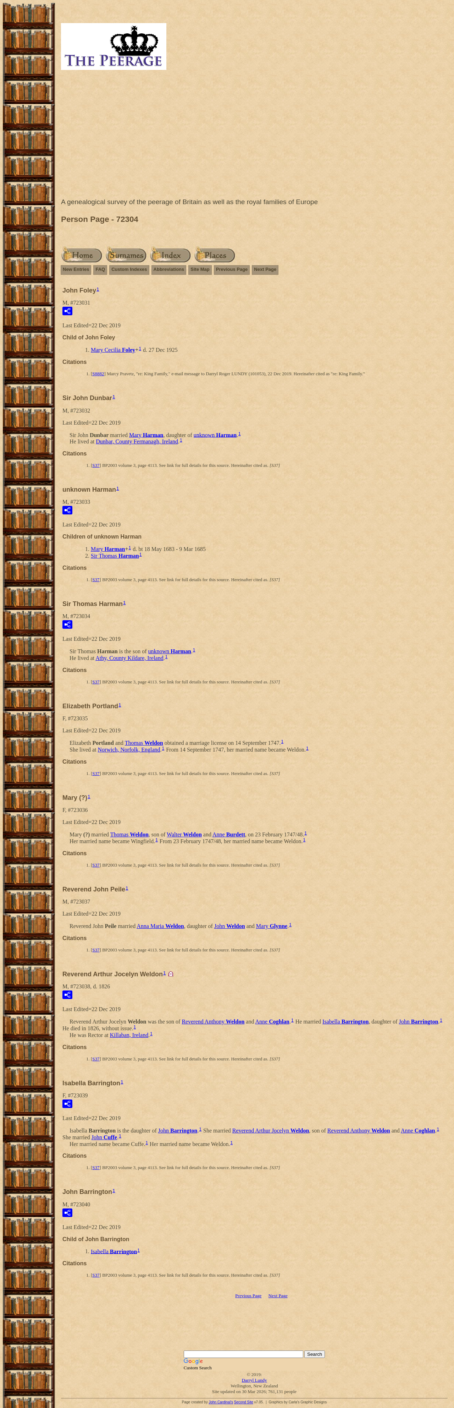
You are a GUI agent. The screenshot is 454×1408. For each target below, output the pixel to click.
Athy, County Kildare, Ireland (129, 658)
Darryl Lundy (254, 1380)
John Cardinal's (221, 1402)
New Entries (76, 269)
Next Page (265, 269)
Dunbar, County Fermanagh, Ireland (137, 441)
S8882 (98, 373)
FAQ (100, 269)
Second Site (243, 1402)
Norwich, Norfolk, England (129, 750)
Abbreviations (169, 269)
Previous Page (232, 269)
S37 (95, 465)
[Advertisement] (254, 135)
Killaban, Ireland (129, 1035)
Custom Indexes (129, 269)
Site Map (199, 269)
